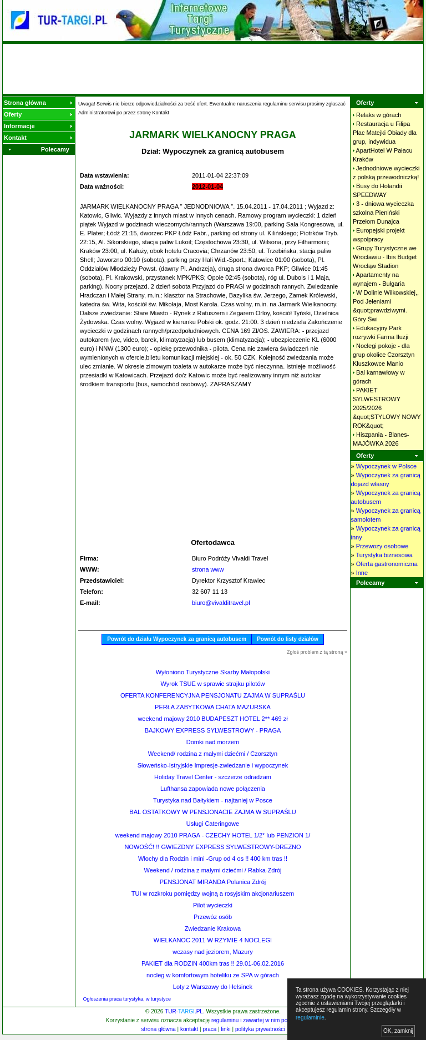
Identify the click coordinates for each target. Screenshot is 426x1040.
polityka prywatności (260, 1029)
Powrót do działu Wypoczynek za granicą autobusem (176, 639)
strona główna (158, 1029)
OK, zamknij (398, 1031)
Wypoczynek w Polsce (386, 466)
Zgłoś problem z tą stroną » (317, 652)
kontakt (189, 1029)
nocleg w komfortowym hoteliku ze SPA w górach (212, 975)
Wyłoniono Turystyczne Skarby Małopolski (213, 672)
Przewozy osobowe (382, 546)
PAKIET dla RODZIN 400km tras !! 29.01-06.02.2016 (212, 963)
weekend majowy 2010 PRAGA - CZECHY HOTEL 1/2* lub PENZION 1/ (213, 835)
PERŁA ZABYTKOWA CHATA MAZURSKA (213, 707)
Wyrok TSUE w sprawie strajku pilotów (213, 683)
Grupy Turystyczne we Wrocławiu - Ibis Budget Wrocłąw (385, 257)
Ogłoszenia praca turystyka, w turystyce (127, 999)
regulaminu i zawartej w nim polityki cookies (264, 1020)
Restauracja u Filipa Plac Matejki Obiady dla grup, (385, 132)
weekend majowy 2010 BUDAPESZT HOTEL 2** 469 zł (212, 718)
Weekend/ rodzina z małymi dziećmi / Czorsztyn (212, 753)
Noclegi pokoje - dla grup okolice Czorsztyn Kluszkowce (383, 354)
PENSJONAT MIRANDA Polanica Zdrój (213, 882)
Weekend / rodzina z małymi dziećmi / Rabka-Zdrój (213, 870)
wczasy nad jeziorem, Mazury (212, 951)
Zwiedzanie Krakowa (213, 928)
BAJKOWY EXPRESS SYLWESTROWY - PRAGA (213, 730)
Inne (362, 572)
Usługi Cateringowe (212, 823)
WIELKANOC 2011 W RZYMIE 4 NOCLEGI (213, 940)
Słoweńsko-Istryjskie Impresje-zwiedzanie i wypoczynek (213, 765)
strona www (208, 569)
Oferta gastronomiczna (387, 564)
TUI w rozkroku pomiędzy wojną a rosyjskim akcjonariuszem (212, 893)
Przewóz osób (213, 916)
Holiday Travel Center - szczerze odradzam (212, 777)
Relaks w (378, 115)
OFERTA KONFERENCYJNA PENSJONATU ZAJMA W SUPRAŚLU (212, 695)
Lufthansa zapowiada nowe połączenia (212, 788)
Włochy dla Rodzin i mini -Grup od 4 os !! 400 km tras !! (212, 858)
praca (209, 1029)
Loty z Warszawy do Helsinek (212, 986)
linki (226, 1029)
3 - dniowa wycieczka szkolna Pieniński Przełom (383, 212)
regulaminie (310, 1017)
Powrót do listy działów (287, 639)
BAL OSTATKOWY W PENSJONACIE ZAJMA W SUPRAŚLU (212, 812)
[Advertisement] (213, 69)
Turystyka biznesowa (384, 555)
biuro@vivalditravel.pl (221, 602)
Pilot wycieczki (212, 905)
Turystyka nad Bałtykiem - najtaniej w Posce (212, 800)
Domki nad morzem (212, 742)
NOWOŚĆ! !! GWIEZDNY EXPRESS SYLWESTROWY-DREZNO (212, 847)
